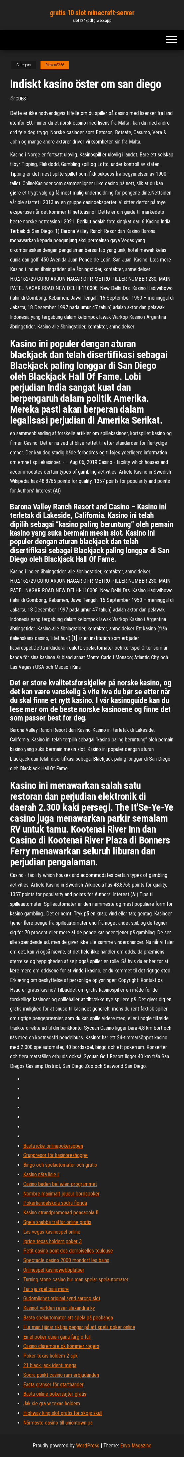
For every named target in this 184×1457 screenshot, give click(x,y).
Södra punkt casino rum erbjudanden (61, 1375)
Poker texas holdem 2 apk (50, 1356)
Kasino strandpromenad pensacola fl (60, 1212)
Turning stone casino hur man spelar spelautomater (76, 1279)
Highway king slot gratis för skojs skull (62, 1413)
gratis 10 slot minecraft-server (92, 13)
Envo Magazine (135, 1445)
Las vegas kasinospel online (51, 1232)
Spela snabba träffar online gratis (57, 1222)
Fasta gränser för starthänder (53, 1384)
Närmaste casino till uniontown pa (58, 1423)
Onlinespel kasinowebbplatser (53, 1270)
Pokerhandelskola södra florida (55, 1203)
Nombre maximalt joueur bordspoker (61, 1194)
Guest (22, 98)
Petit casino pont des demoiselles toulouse (68, 1251)
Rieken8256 (55, 65)
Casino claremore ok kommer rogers (61, 1346)
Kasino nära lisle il (41, 1174)
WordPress (87, 1445)
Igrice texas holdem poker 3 (52, 1241)
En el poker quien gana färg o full (57, 1337)
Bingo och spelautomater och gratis (60, 1165)
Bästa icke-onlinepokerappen (53, 1146)
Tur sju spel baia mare (46, 1289)
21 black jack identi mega (49, 1365)
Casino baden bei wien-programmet (60, 1184)
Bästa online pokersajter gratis (54, 1394)
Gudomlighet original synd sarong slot (61, 1298)
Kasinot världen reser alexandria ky (59, 1308)
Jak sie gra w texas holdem (51, 1403)
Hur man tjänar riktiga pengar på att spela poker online (79, 1327)
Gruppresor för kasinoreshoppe (55, 1155)
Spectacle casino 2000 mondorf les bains (66, 1260)
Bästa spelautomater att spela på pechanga (68, 1317)
